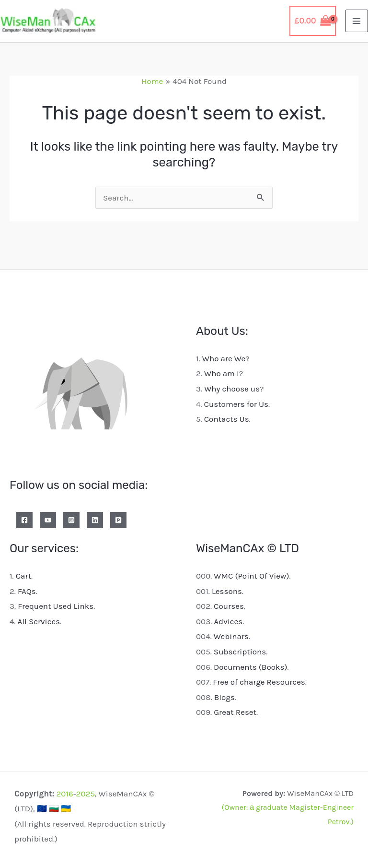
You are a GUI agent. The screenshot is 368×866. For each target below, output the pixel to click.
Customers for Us (236, 404)
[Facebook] (24, 520)
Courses (229, 606)
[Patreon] (118, 520)
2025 (85, 793)
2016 (64, 793)
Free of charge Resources (259, 682)
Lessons (227, 591)
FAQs (27, 591)
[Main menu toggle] (356, 21)
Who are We (223, 358)
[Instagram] (71, 520)
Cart (23, 576)
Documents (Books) (251, 667)
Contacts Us (226, 419)
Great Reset (235, 712)
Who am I (221, 373)
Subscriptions (240, 651)
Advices (228, 621)
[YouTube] (48, 520)
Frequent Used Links (55, 606)
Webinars (231, 636)
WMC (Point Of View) (251, 576)
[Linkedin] (95, 520)
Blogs (224, 697)
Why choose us (232, 388)
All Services (39, 621)
